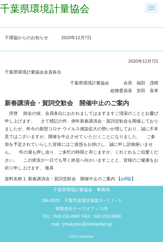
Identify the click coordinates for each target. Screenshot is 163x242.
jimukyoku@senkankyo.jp (87, 224)
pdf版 (126, 178)
